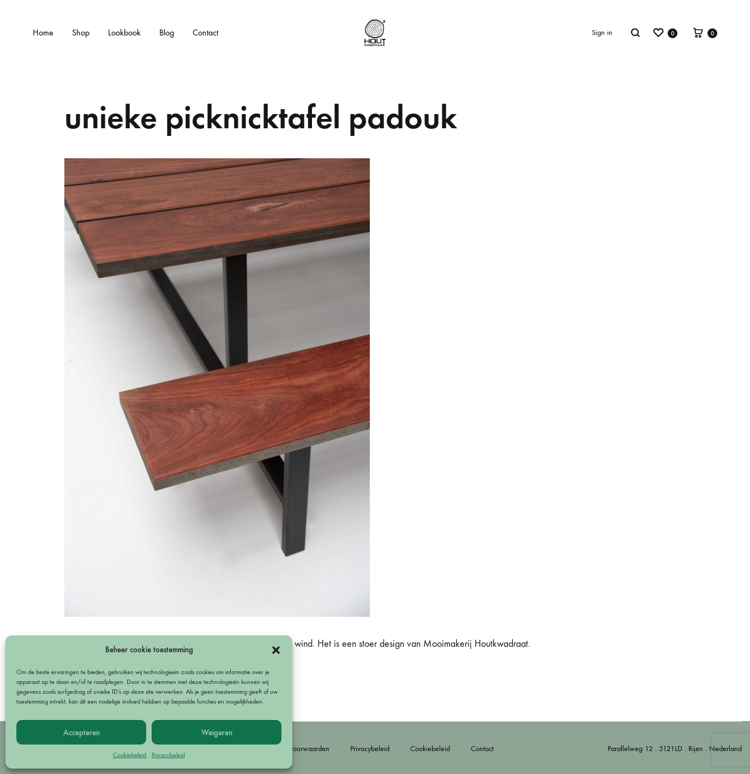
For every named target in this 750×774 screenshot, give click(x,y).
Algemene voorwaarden (292, 748)
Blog (166, 32)
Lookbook (124, 32)
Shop (80, 32)
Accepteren (81, 732)
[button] (276, 650)
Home (43, 32)
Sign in (602, 32)
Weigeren (216, 732)
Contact (205, 32)
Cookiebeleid (129, 755)
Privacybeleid (168, 755)
